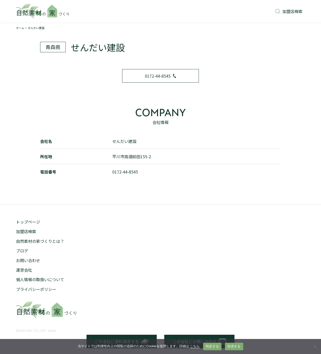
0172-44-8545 (160, 76)
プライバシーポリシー (36, 289)
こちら (195, 346)
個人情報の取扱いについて (40, 279)
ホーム (20, 28)
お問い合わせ (28, 260)
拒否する (234, 346)
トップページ (28, 222)
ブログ (22, 251)
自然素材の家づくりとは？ (40, 241)
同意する (212, 346)
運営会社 (24, 270)
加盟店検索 (288, 11)
